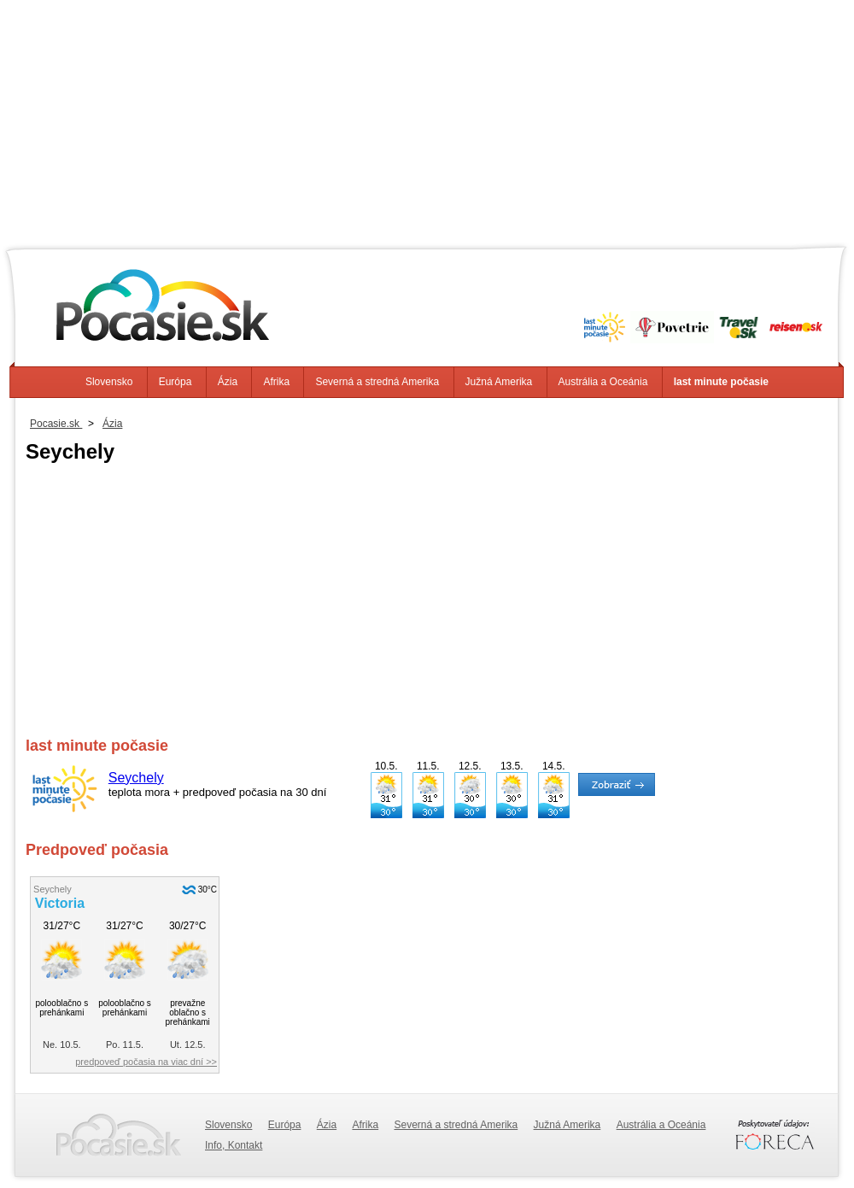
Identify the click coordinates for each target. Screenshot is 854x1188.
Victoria (60, 903)
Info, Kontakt (233, 1145)
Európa (175, 382)
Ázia (227, 382)
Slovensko (108, 382)
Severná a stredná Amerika (377, 382)
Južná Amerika (499, 382)
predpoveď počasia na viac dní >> (146, 1061)
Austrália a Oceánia (603, 382)
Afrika (276, 382)
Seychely (136, 777)
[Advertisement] (427, 119)
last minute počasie (721, 382)
